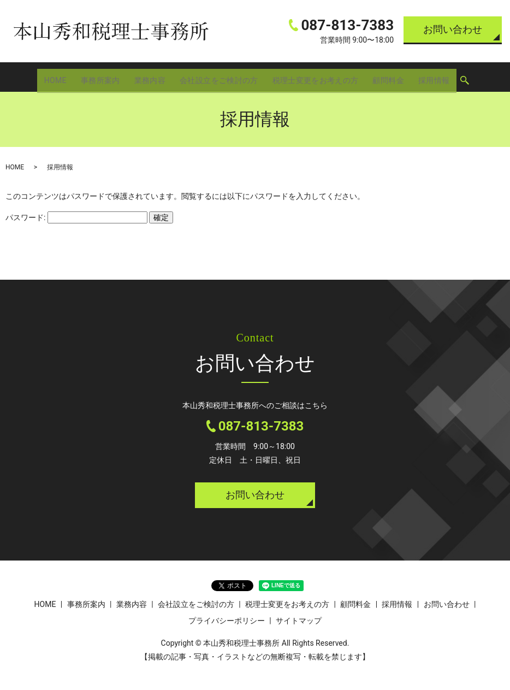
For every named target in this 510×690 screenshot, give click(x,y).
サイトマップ (299, 620)
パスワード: (76, 217)
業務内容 (148, 76)
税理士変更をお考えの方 (316, 76)
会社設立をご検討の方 (218, 76)
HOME (55, 76)
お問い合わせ (452, 29)
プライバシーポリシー (226, 620)
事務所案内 (99, 76)
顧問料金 (389, 76)
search (465, 77)
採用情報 (434, 76)
